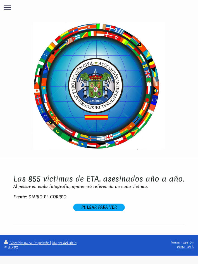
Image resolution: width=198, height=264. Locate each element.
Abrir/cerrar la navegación (99, 7)
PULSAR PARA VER (99, 207)
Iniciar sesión (182, 242)
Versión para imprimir (27, 243)
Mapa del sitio (64, 243)
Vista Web (185, 247)
